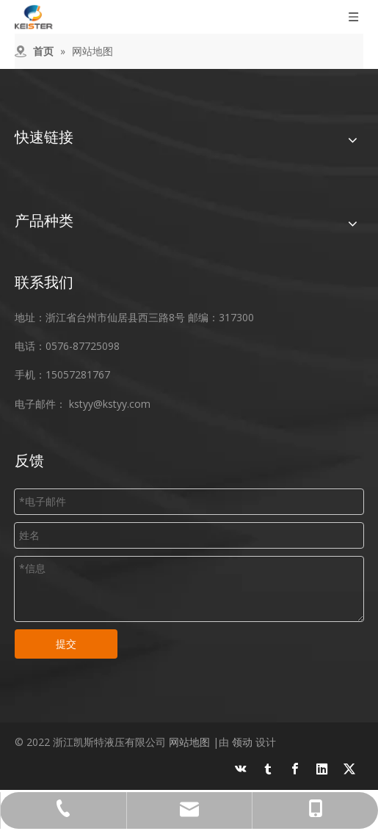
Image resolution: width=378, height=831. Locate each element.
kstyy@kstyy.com (109, 404)
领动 (242, 742)
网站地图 (189, 742)
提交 (66, 644)
